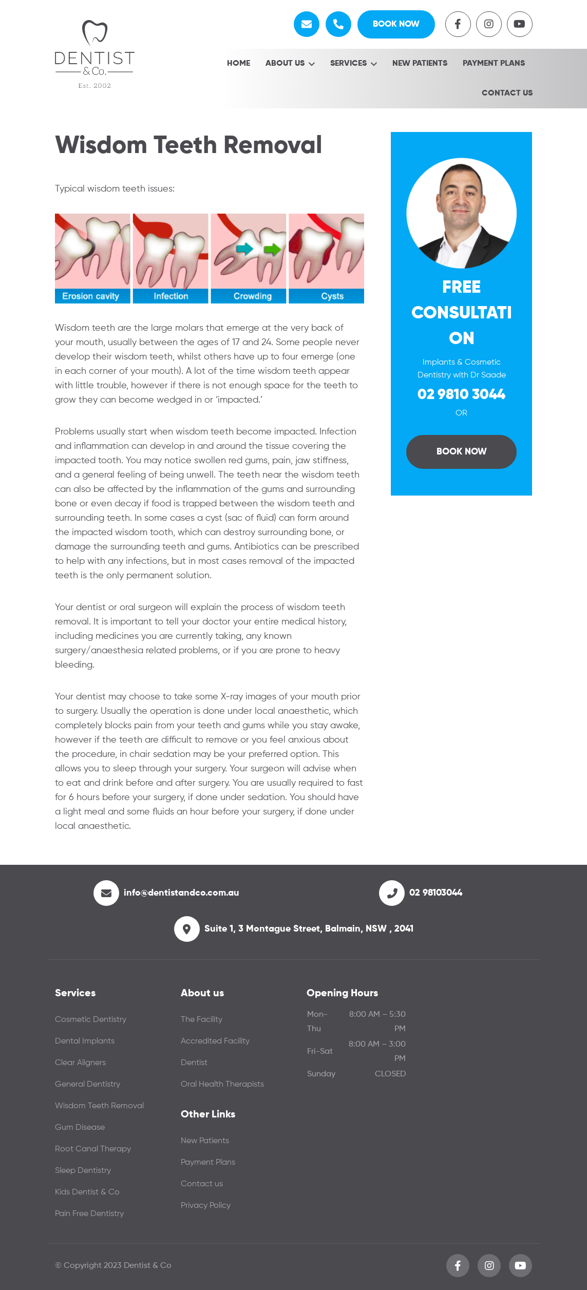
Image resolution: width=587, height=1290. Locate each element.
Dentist (194, 1065)
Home (238, 66)
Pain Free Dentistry (89, 1216)
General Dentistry (87, 1087)
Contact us (507, 95)
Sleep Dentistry (83, 1173)
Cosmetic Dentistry (90, 1022)
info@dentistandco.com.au (181, 895)
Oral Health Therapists (222, 1087)
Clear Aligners (80, 1065)
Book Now (392, 25)
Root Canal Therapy (93, 1151)
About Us (285, 66)
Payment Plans (494, 66)
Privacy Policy (206, 1208)
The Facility (201, 1022)
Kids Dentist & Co (87, 1194)
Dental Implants (85, 1043)
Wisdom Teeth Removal (99, 1108)
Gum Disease (80, 1130)
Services (348, 66)
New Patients (419, 66)
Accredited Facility (215, 1043)
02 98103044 (435, 895)
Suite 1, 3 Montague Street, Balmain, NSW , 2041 (308, 931)
